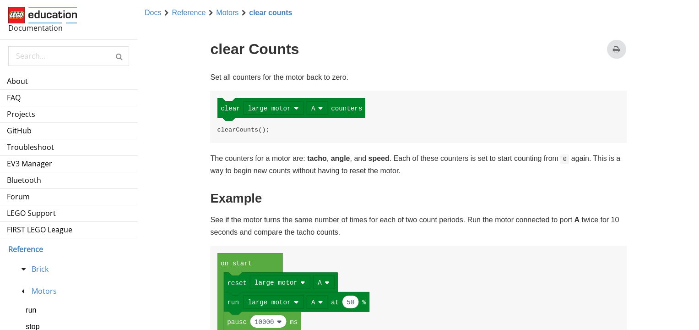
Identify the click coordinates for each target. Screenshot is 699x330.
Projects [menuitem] (21, 114)
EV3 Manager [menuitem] (29, 164)
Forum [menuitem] (18, 197)
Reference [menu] (25, 249)
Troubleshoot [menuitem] (30, 147)
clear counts (270, 12)
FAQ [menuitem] (14, 98)
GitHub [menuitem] (19, 131)
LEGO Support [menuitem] (31, 213)
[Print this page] (616, 49)
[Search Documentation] (68, 56)
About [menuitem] (17, 81)
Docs (153, 12)
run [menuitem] (31, 310)
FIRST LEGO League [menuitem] (39, 230)
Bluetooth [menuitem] (24, 180)
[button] (119, 56)
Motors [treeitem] (44, 291)
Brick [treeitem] (40, 269)
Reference (189, 12)
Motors (227, 12)
